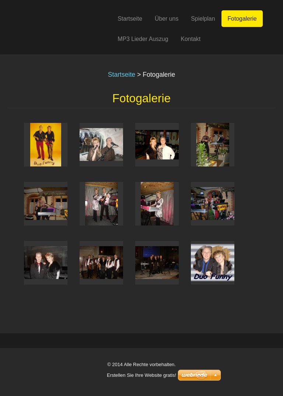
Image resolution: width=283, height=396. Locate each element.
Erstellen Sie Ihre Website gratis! (141, 375)
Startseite (121, 74)
